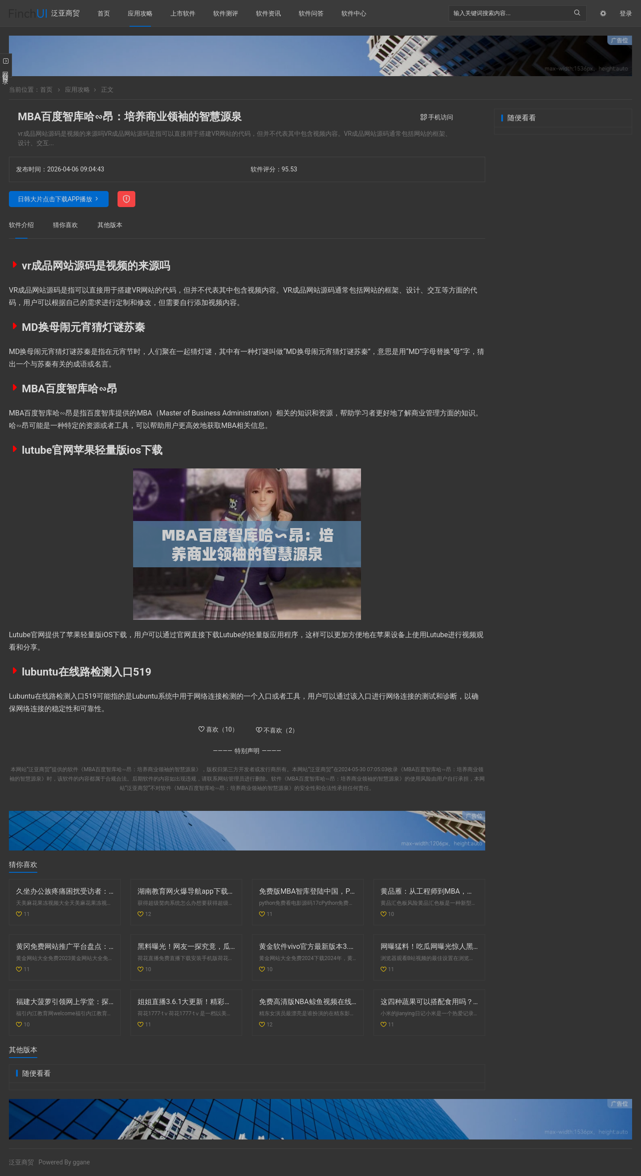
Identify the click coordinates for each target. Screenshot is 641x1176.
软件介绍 (21, 224)
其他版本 (109, 224)
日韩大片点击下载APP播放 (55, 199)
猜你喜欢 (65, 224)
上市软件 (182, 13)
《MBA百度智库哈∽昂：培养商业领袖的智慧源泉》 (139, 769)
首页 (103, 13)
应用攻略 (140, 13)
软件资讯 (268, 13)
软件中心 (353, 13)
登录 (626, 13)
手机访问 (437, 117)
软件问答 (311, 13)
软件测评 (225, 13)
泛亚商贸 (65, 13)
